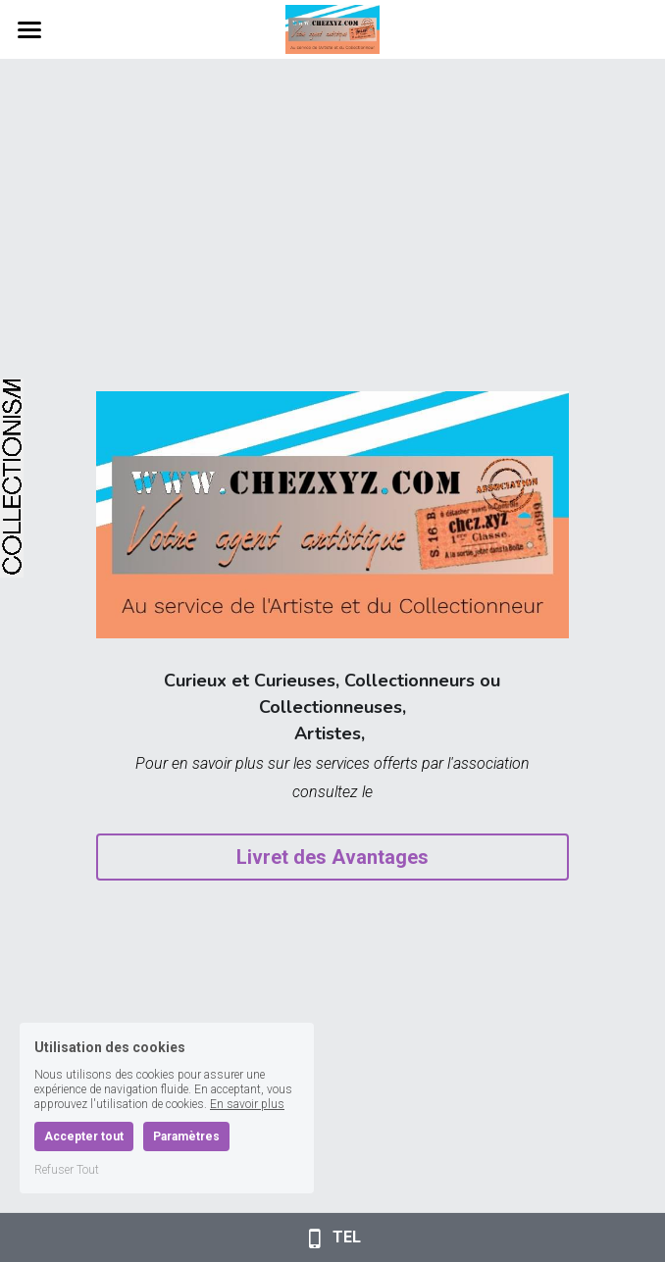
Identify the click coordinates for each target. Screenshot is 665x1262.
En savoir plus (247, 1104)
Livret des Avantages (332, 857)
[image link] (332, 28)
